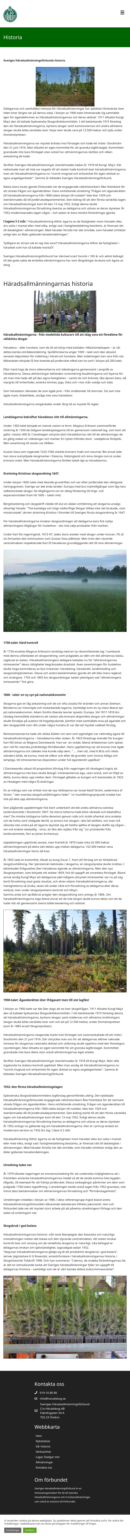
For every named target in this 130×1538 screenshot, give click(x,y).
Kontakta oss (44, 1467)
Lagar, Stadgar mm (48, 1457)
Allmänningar (44, 1462)
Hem (39, 1436)
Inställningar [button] (12, 1530)
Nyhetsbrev (43, 1441)
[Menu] (122, 12)
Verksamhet (43, 1452)
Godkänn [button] (30, 1530)
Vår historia (43, 1446)
